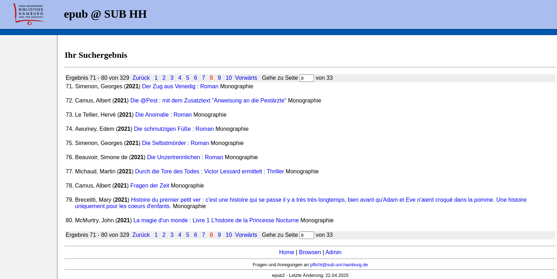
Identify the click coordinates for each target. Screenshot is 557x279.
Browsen (310, 252)
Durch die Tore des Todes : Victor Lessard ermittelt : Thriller (209, 171)
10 (229, 78)
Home (286, 252)
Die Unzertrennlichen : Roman (185, 157)
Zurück (141, 78)
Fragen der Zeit (149, 186)
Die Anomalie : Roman (163, 115)
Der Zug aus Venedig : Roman (180, 86)
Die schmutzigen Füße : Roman (174, 129)
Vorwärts (246, 78)
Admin (333, 252)
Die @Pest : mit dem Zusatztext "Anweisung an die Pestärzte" (208, 100)
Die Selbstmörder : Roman (175, 143)
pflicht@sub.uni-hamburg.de (339, 264)
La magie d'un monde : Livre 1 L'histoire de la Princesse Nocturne (216, 220)
